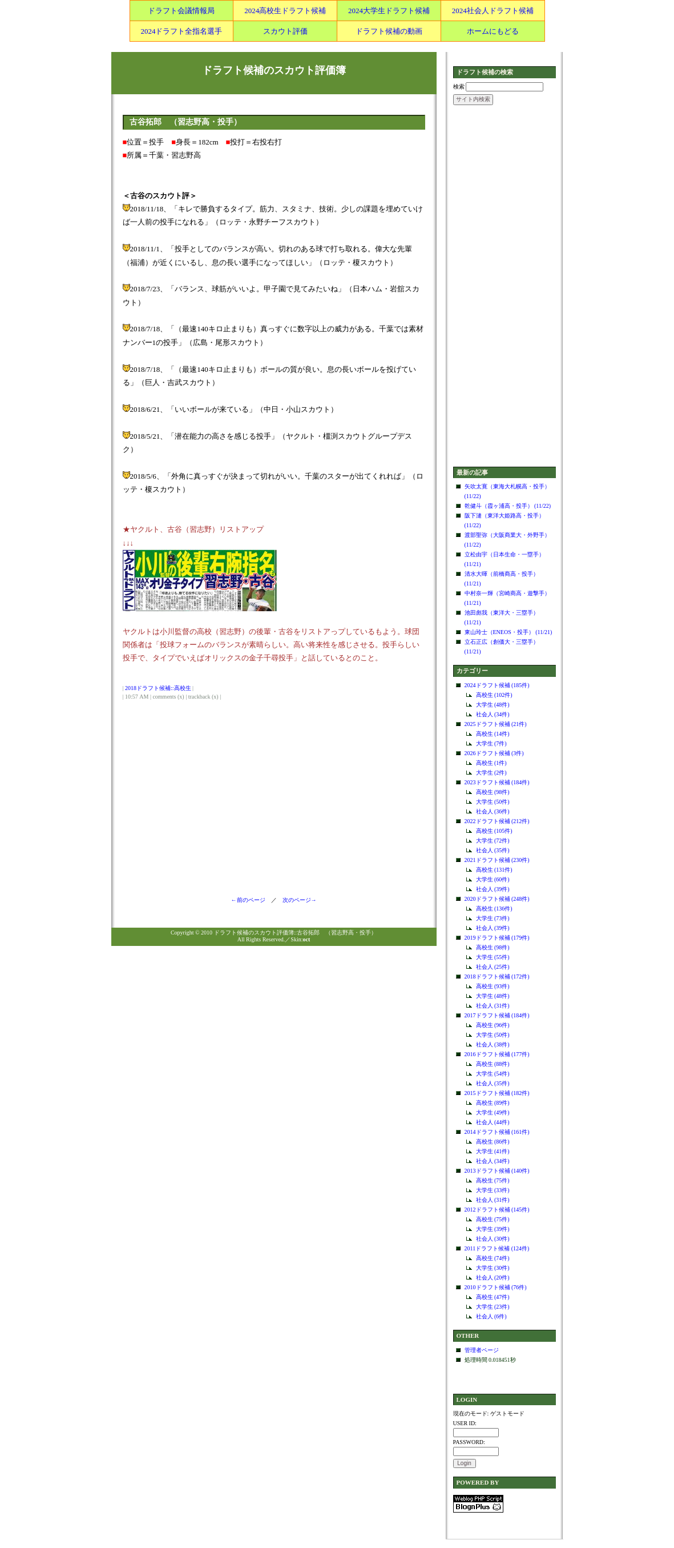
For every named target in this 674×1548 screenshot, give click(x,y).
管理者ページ (482, 1350)
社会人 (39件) (493, 889)
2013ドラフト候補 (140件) (497, 1171)
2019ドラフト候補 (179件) (497, 938)
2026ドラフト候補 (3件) (494, 753)
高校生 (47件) (493, 1297)
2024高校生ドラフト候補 (285, 10)
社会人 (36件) (493, 811)
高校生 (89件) (493, 1103)
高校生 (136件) (494, 908)
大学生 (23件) (493, 1307)
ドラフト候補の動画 (389, 31)
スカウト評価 (285, 31)
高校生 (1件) (491, 763)
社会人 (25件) (493, 967)
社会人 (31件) (493, 1005)
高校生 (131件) (494, 870)
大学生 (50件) (493, 802)
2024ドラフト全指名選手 (181, 31)
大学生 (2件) (491, 772)
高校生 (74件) (493, 1258)
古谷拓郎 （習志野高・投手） (185, 122)
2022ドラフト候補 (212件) (497, 821)
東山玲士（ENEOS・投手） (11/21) (508, 632)
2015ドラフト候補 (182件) (497, 1093)
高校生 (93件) (493, 986)
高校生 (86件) (493, 1141)
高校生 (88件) (493, 1064)
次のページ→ (297, 900)
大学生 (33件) (493, 1190)
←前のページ (251, 900)
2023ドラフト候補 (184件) (497, 782)
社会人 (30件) (493, 1239)
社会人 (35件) (493, 850)
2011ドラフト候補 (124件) (497, 1248)
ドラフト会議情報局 (181, 10)
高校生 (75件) (493, 1180)
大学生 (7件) (491, 743)
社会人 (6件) (491, 1316)
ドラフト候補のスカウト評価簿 (274, 70)
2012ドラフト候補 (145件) (497, 1209)
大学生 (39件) (493, 1229)
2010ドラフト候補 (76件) (496, 1287)
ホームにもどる (493, 31)
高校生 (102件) (494, 695)
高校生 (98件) (493, 792)
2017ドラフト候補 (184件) (497, 1015)
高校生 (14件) (493, 734)
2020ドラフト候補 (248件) (497, 899)
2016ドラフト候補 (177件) (497, 1054)
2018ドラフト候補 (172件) (497, 976)
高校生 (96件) (493, 1025)
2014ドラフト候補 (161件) (497, 1132)
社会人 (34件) (493, 714)
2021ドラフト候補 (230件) (497, 860)
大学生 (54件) (493, 1073)
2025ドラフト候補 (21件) (496, 724)
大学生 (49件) (493, 1112)
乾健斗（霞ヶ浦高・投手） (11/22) (508, 506)
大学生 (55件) (493, 957)
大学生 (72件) (493, 840)
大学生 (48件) (493, 704)
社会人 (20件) (493, 1277)
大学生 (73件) (493, 918)
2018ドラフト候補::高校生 (158, 688)
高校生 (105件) (494, 831)
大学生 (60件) (493, 879)
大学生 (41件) (493, 1151)
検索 (459, 86)
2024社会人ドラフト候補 (493, 10)
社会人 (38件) (493, 1044)
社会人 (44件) (493, 1122)
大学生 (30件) (493, 1268)
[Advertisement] (504, 286)
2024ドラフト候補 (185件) (497, 685)
